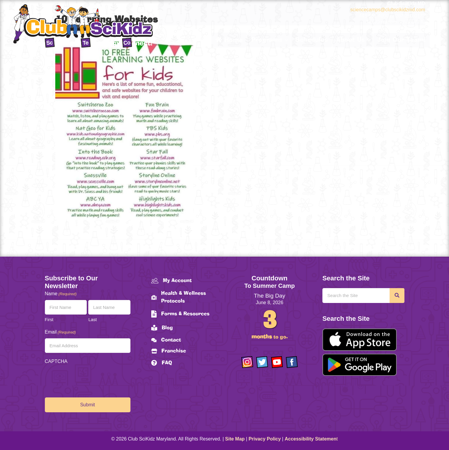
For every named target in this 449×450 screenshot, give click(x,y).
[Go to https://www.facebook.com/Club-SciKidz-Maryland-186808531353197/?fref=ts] (292, 362)
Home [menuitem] (229, 40)
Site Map (235, 438)
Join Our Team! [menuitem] (401, 40)
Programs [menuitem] (266, 40)
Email (60, 332)
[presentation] (90, 379)
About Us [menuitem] (350, 40)
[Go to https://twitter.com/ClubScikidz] (262, 362)
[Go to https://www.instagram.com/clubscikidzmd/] (247, 362)
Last (92, 319)
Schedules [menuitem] (311, 40)
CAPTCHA (56, 361)
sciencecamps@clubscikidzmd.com (387, 9)
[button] (286, 40)
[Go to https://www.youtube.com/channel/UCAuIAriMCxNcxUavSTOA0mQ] (277, 362)
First (49, 319)
